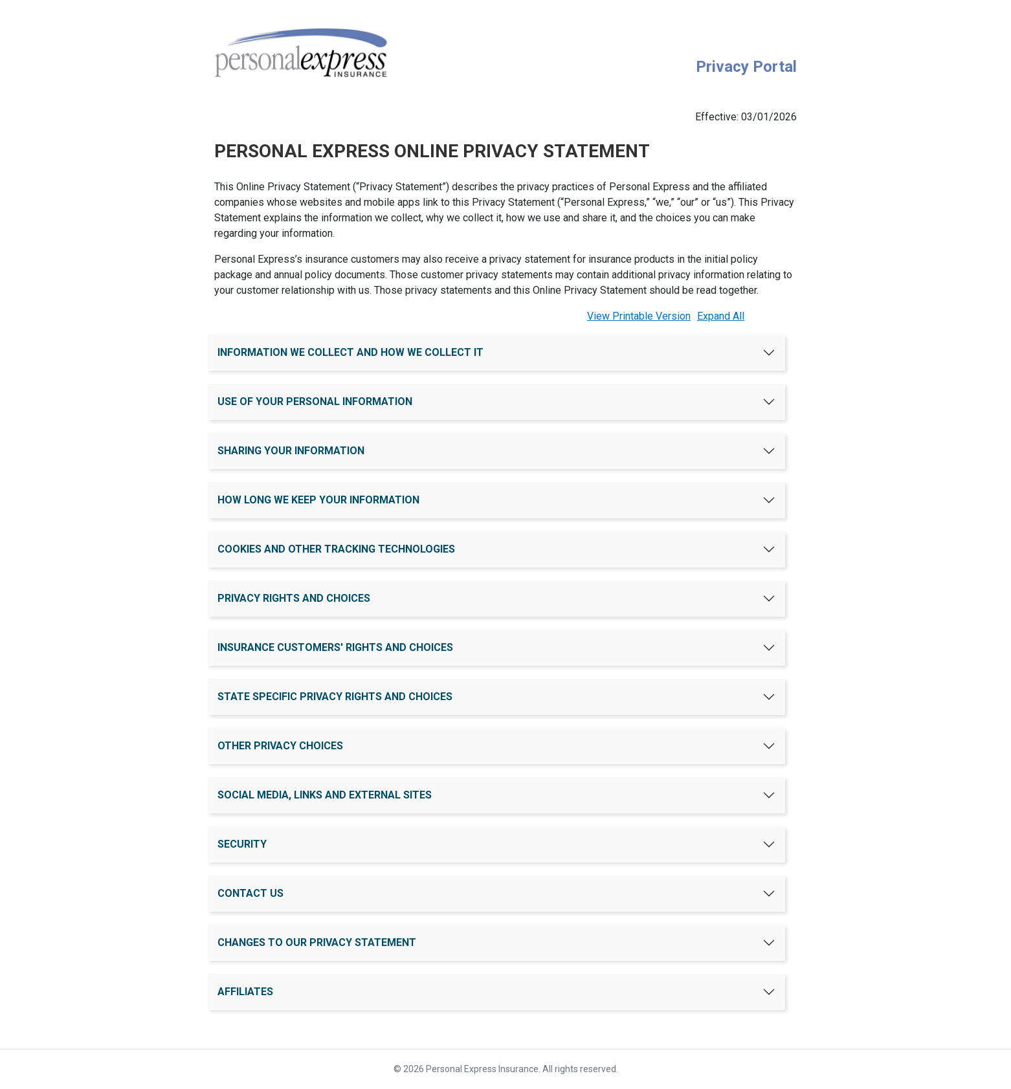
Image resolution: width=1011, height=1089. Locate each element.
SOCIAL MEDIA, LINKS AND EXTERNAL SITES (324, 795)
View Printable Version (639, 316)
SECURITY (242, 844)
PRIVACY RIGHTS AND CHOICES (293, 598)
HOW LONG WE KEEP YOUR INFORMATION (318, 500)
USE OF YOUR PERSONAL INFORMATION (314, 401)
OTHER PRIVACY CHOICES (280, 746)
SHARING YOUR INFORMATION (290, 451)
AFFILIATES (245, 991)
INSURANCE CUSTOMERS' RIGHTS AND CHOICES (335, 647)
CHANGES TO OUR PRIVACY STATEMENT (316, 942)
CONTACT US (250, 893)
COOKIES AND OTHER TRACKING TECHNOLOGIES (336, 549)
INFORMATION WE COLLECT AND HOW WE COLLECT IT (350, 352)
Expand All (720, 316)
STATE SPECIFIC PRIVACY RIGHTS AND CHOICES (334, 696)
